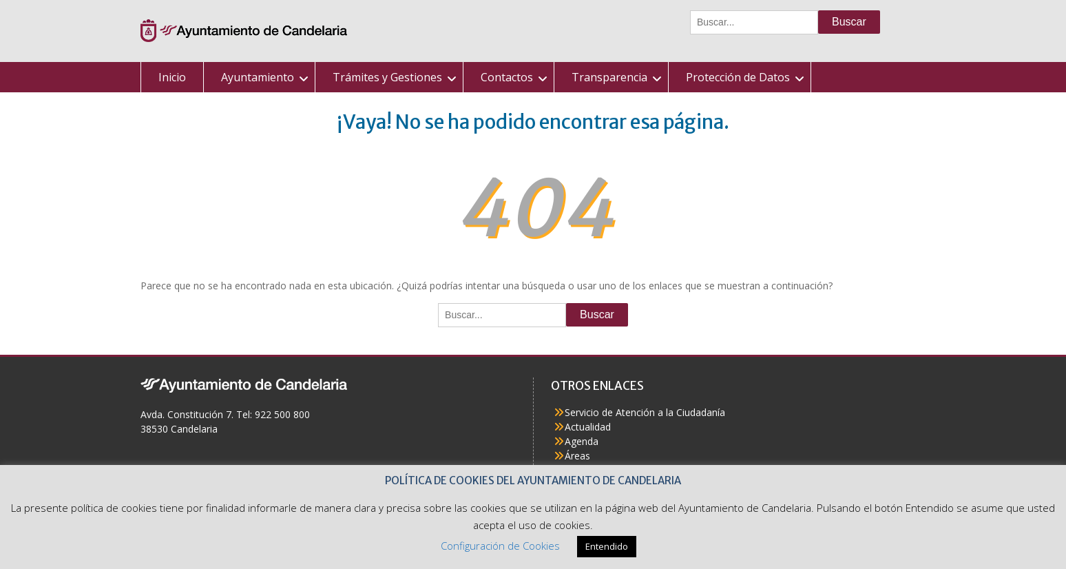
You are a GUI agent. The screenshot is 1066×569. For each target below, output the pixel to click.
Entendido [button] (606, 546)
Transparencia (609, 77)
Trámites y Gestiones (387, 77)
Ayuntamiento (257, 77)
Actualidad (588, 426)
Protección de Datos (738, 77)
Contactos (507, 77)
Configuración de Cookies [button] (500, 545)
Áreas (577, 455)
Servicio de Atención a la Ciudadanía (645, 412)
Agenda (581, 441)
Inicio (172, 77)
